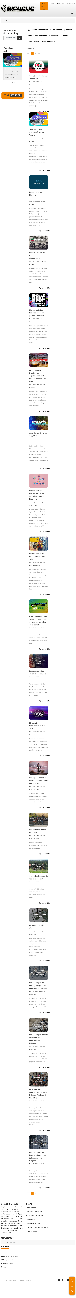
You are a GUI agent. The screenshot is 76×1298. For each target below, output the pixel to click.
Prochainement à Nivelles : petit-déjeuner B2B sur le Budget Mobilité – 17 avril (37, 374)
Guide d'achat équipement (61, 30)
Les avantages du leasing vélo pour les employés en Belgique (38, 994)
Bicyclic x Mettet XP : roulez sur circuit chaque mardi (37, 251)
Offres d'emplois (48, 41)
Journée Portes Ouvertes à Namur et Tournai (37, 135)
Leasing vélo (33, 41)
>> (39, 53)
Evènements (54, 36)
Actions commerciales (37, 36)
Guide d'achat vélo (40, 30)
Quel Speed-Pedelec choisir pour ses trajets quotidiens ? (38, 775)
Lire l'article (44, 111)
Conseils (64, 36)
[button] (72, 13)
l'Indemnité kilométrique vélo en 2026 (37, 719)
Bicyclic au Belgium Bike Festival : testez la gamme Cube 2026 (38, 310)
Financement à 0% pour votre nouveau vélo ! (37, 550)
